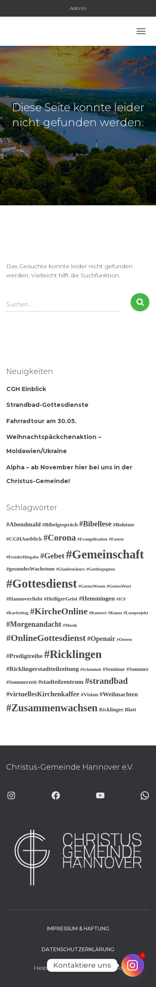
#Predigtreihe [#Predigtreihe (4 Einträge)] (24, 656)
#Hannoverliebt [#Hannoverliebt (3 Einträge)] (24, 599)
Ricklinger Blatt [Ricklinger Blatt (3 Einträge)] (117, 709)
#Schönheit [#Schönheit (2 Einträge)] (90, 669)
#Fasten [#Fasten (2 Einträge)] (116, 539)
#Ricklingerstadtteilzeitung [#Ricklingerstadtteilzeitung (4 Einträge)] (42, 668)
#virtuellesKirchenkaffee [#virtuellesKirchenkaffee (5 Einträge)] (42, 694)
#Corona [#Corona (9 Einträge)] (59, 538)
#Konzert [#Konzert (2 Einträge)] (98, 613)
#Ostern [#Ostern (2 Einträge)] (124, 639)
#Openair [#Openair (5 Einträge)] (101, 639)
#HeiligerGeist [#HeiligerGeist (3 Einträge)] (61, 599)
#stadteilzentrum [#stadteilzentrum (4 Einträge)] (61, 681)
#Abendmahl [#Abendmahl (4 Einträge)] (23, 524)
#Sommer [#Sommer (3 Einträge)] (137, 669)
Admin (78, 8)
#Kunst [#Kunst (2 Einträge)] (115, 613)
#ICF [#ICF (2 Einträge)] (121, 599)
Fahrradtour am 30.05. (41, 421)
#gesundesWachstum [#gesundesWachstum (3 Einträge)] (30, 569)
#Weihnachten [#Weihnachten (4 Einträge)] (118, 694)
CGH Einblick (26, 389)
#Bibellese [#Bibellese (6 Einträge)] (95, 524)
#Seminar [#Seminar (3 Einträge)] (114, 669)
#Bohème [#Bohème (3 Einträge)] (123, 524)
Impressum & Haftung (78, 928)
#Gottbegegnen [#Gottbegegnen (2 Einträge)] (100, 569)
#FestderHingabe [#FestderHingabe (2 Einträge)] (22, 557)
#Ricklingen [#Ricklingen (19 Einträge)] (73, 654)
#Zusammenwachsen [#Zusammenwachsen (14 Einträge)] (52, 707)
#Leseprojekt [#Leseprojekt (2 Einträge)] (136, 613)
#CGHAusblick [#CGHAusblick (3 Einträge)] (24, 539)
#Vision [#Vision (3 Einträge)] (89, 694)
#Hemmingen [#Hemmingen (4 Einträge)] (97, 598)
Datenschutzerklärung (78, 949)
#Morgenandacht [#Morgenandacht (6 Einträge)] (34, 624)
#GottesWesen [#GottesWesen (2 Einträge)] (91, 586)
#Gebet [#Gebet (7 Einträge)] (52, 555)
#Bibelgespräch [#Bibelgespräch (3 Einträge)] (60, 524)
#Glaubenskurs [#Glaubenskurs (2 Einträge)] (70, 569)
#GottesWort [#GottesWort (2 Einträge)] (118, 586)
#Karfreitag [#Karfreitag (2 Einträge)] (17, 613)
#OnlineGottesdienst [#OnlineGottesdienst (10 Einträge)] (46, 638)
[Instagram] (132, 965)
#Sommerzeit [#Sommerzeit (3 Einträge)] (21, 682)
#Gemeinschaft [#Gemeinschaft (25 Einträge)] (105, 554)
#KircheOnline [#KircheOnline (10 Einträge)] (58, 611)
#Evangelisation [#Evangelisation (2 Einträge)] (92, 539)
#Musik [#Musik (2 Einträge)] (70, 625)
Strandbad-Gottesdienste (47, 405)
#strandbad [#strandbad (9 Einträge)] (106, 681)
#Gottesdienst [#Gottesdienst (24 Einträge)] (41, 583)
